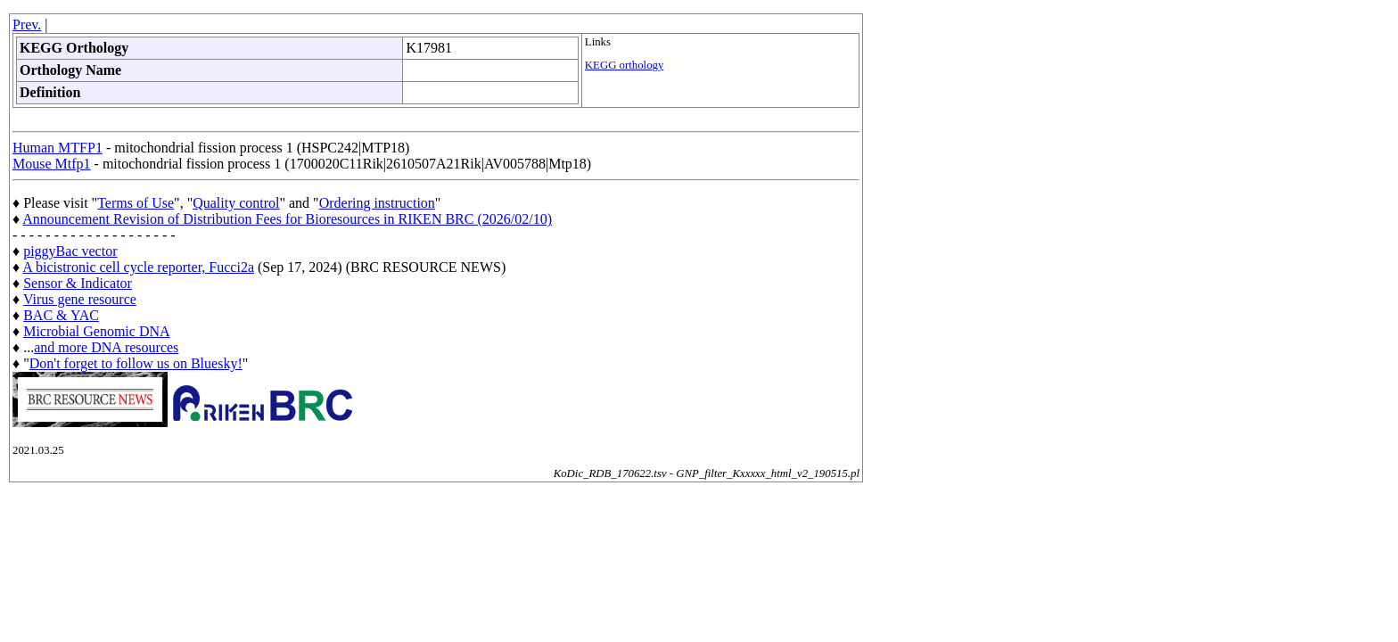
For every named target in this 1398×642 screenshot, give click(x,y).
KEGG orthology (624, 65)
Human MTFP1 (57, 147)
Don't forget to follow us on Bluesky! (136, 363)
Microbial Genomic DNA (96, 331)
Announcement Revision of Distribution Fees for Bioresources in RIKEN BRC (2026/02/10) (287, 218)
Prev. (26, 24)
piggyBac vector (70, 251)
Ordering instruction (377, 202)
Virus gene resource (79, 299)
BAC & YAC (61, 315)
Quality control (236, 202)
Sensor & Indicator (77, 283)
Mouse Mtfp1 (51, 163)
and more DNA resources (106, 347)
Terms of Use (135, 202)
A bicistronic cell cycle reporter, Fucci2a (138, 267)
